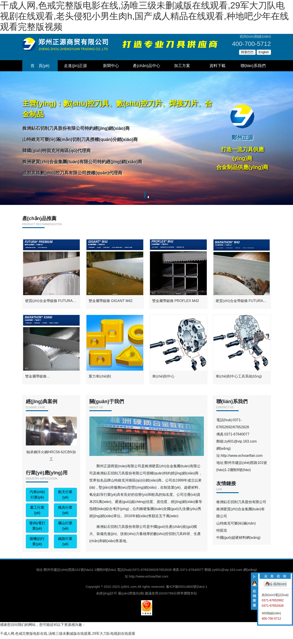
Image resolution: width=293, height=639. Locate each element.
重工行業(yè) (37, 512)
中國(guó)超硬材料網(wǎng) (238, 540)
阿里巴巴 (247, 52)
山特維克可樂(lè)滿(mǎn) (236, 526)
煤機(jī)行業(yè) (37, 544)
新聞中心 (111, 65)
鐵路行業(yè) (65, 544)
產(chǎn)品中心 (146, 65)
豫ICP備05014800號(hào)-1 (186, 589)
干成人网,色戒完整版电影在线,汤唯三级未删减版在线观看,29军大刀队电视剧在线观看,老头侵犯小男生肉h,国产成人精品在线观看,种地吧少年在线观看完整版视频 (144, 16)
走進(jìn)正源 (75, 65)
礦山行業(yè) (65, 528)
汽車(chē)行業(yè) (37, 497)
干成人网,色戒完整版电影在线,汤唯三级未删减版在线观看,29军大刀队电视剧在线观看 (67, 636)
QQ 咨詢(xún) (277, 584)
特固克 (221, 533)
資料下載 (217, 65)
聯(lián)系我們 (253, 65)
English (264, 52)
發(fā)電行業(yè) (37, 528)
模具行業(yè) (65, 512)
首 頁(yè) (40, 65)
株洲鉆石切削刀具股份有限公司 (241, 504)
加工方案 (182, 65)
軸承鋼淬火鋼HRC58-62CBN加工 (51, 441)
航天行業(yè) (65, 497)
